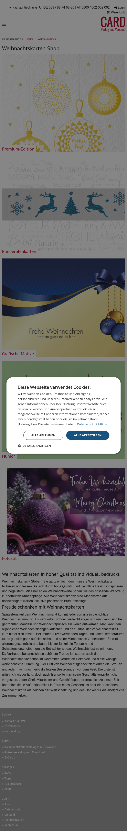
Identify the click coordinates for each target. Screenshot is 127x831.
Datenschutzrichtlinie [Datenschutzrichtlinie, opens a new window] (92, 424)
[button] (34, 446)
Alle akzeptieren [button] (88, 435)
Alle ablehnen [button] (43, 435)
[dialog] (63, 415)
